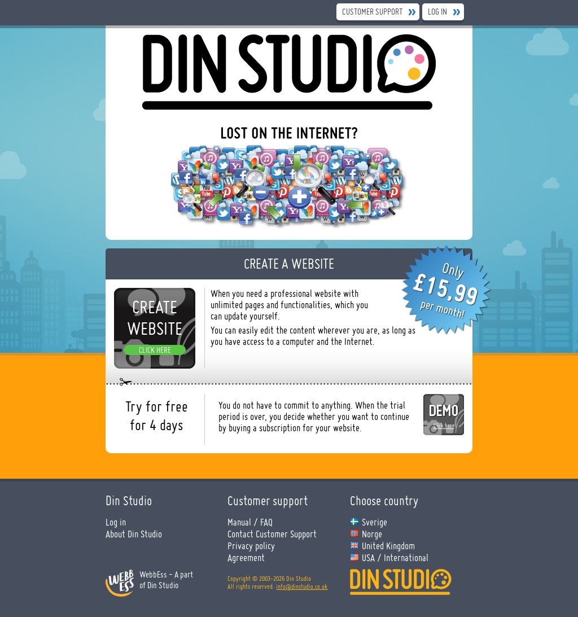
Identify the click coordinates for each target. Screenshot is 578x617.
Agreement (246, 557)
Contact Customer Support (272, 534)
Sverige (374, 522)
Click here (155, 350)
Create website (154, 317)
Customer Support (372, 11)
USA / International (395, 557)
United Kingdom (388, 546)
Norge (372, 534)
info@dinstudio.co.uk (301, 586)
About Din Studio (134, 534)
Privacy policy (251, 546)
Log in (437, 11)
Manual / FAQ (250, 522)
